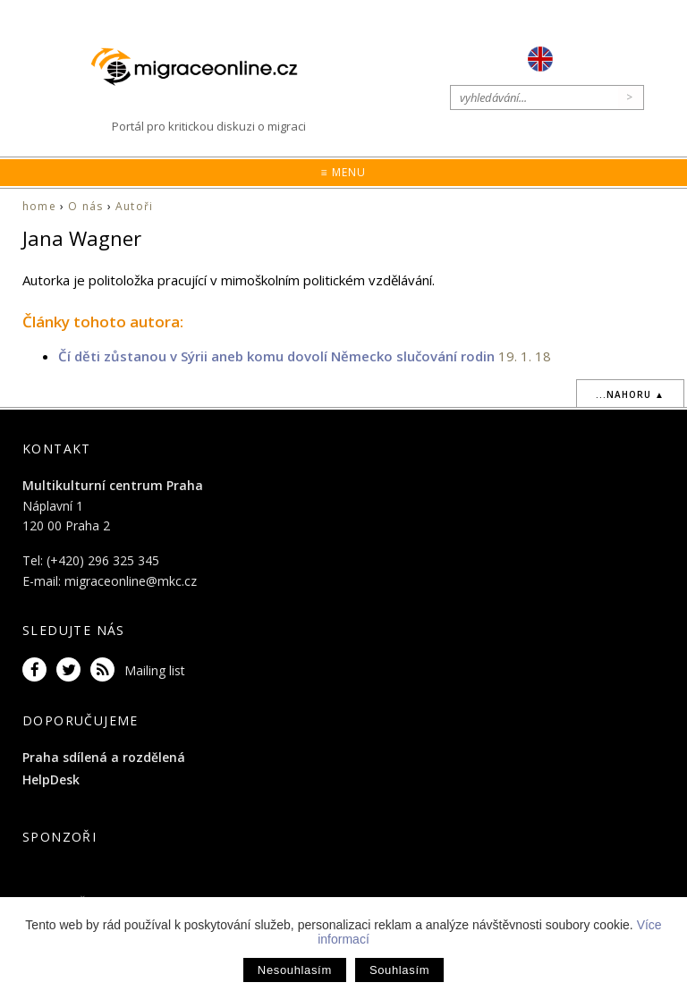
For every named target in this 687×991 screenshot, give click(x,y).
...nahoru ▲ (630, 394)
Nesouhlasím (295, 970)
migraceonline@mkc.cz (130, 580)
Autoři (134, 206)
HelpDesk (51, 779)
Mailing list (154, 670)
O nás (85, 206)
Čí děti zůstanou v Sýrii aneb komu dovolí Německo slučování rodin (276, 356)
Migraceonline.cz (203, 66)
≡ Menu (343, 172)
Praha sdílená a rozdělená (103, 757)
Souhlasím (399, 970)
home (39, 206)
